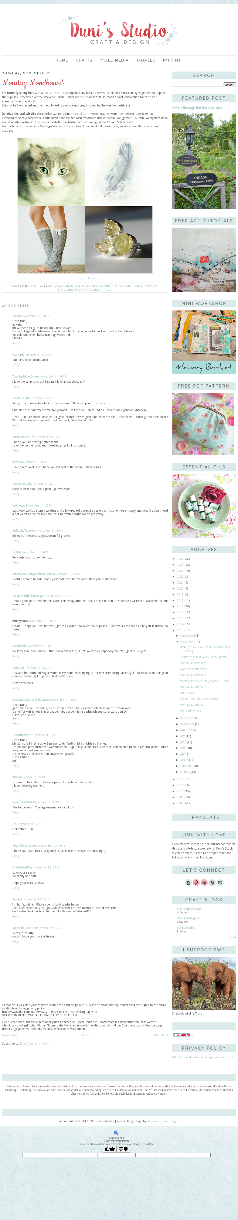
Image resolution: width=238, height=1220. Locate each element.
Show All (231, 937)
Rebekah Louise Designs (163, 1121)
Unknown (18, 505)
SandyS (17, 899)
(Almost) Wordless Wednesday (199, 698)
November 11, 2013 (36, 316)
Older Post (161, 1035)
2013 (180, 630)
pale (108, 289)
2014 (180, 624)
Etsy (75, 285)
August (185, 730)
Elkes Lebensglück (188, 918)
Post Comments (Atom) (35, 1043)
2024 (180, 570)
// (183, 1035)
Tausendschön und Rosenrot (31, 699)
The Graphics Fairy (189, 909)
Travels (145, 60)
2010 (180, 791)
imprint (172, 60)
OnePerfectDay (22, 867)
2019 (180, 594)
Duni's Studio (185, 927)
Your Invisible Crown (25, 376)
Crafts (84, 60)
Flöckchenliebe (21, 735)
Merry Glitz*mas (190, 710)
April (183, 754)
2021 (180, 582)
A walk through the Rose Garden (197, 108)
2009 (180, 797)
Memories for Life (23, 437)
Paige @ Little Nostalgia (27, 595)
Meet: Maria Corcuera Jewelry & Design (205, 681)
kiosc (15, 462)
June (183, 742)
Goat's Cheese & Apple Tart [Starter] (203, 657)
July (182, 736)
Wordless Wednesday (193, 669)
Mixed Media (114, 60)
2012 (180, 779)
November (92, 289)
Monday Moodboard (193, 663)
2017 (180, 606)
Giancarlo (18, 354)
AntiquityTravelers (24, 530)
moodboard (69, 289)
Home (61, 60)
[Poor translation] (123, 1149)
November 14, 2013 (53, 928)
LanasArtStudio (22, 483)
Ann (15, 777)
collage (61, 285)
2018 (180, 600)
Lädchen (40, 122)
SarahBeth (19, 646)
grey (127, 285)
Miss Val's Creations (25, 845)
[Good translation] (110, 1149)
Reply (16, 343)
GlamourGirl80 (21, 398)
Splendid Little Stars (25, 928)
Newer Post (9, 1035)
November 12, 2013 (46, 802)
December (186, 635)
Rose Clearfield (22, 802)
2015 (180, 618)
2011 (180, 785)
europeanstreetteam (101, 285)
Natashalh (18, 667)
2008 (180, 803)
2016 (180, 612)
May (183, 748)
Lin (14, 824)
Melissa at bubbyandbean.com (32, 574)
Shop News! (187, 693)
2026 (180, 558)
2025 (180, 564)
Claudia (17, 316)
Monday (152, 285)
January (185, 772)
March (184, 760)
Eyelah (16, 552)
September (187, 724)
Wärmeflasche (80, 113)
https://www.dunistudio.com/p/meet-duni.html (202, 1057)
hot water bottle (54, 93)
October (185, 718)
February (186, 766)
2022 (180, 576)
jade (138, 285)
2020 (180, 588)
